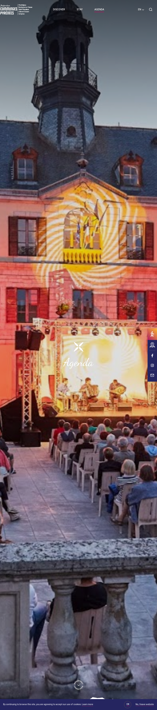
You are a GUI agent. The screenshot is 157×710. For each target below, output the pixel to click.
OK (127, 704)
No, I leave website (145, 704)
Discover (59, 9)
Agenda (99, 9)
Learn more (87, 704)
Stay (80, 9)
